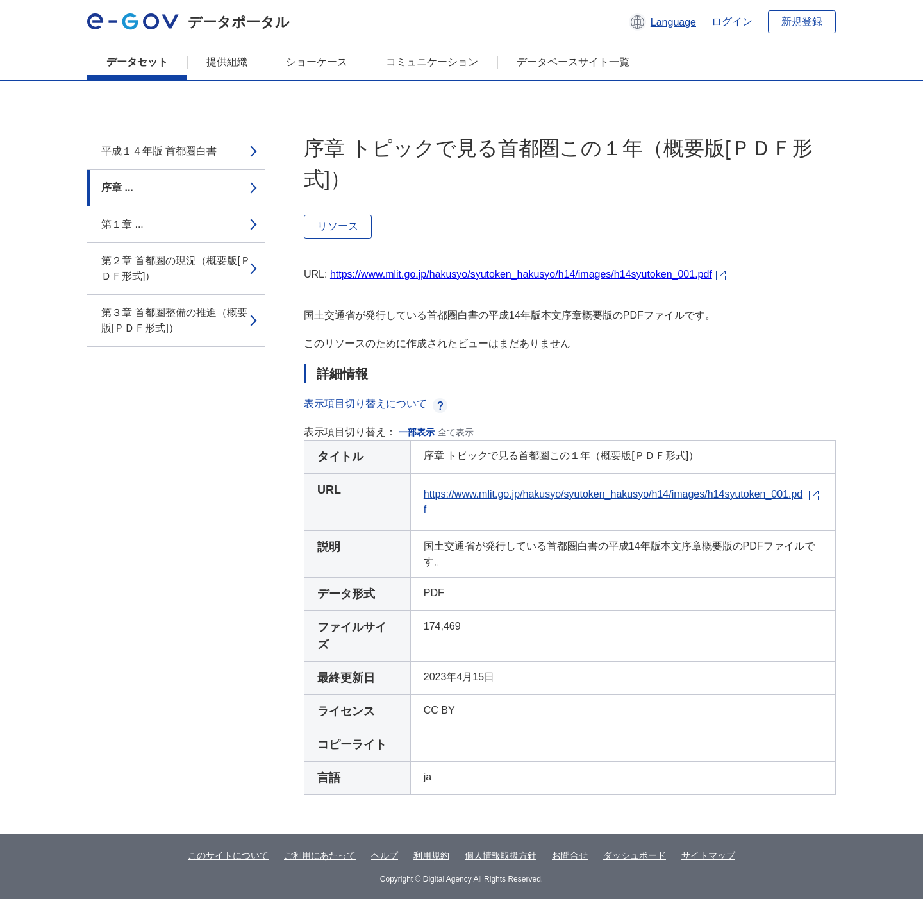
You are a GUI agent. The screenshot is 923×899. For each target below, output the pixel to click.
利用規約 (431, 855)
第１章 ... (122, 224)
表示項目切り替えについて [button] (375, 403)
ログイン (732, 21)
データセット (137, 61)
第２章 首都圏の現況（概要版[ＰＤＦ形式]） (176, 268)
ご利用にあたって (320, 855)
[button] (662, 21)
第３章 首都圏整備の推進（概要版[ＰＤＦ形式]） (174, 320)
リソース (337, 226)
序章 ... (117, 187)
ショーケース (316, 61)
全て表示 (456, 432)
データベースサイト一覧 (573, 61)
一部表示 (417, 432)
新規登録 (801, 21)
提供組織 (226, 61)
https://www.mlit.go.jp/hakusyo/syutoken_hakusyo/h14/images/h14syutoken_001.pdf (521, 274)
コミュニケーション (432, 61)
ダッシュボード (634, 855)
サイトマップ (708, 855)
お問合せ (570, 855)
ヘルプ (384, 855)
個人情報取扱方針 (500, 855)
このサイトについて (228, 855)
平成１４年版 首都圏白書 (159, 151)
